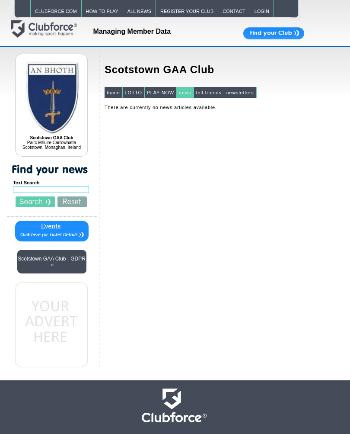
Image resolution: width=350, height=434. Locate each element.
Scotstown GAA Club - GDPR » (52, 262)
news (185, 92)
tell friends (209, 92)
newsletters (240, 92)
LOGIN (262, 11)
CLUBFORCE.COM (56, 11)
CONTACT (234, 11)
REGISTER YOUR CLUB (186, 11)
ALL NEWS (139, 11)
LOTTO (133, 92)
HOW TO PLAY (102, 11)
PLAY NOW (160, 92)
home (113, 92)
